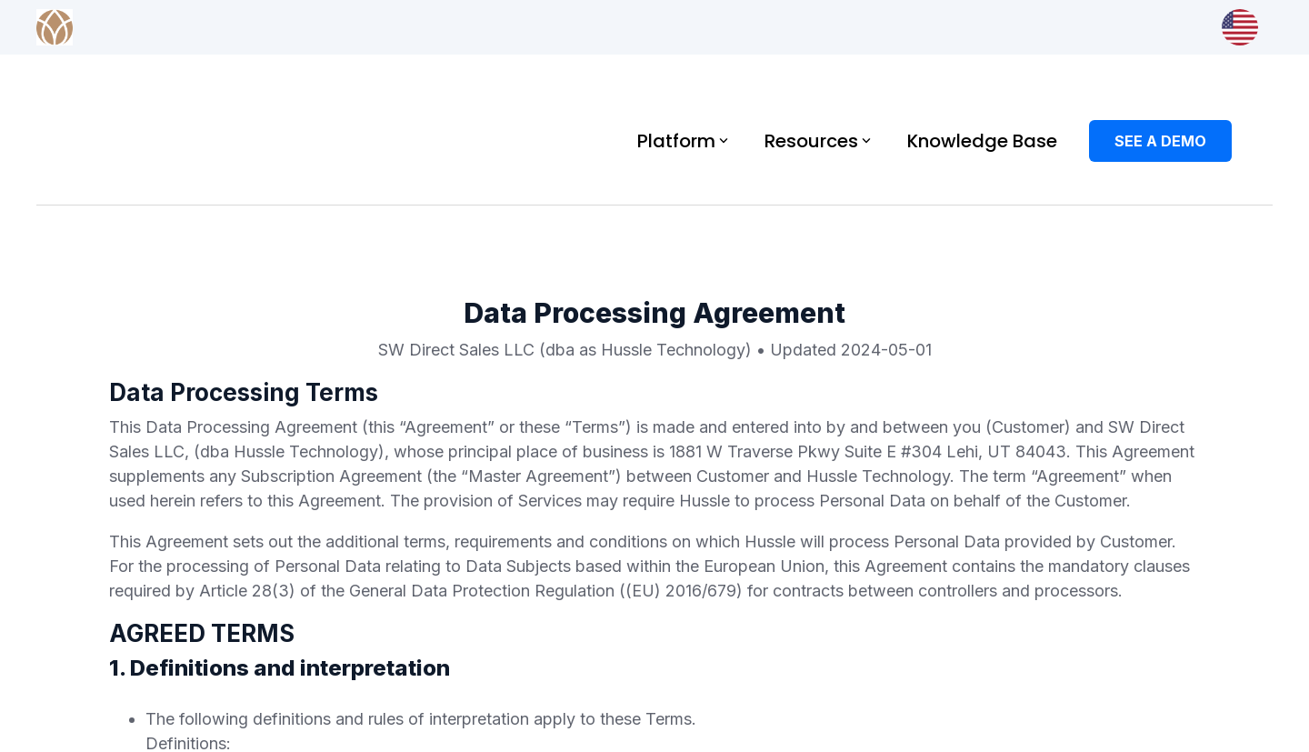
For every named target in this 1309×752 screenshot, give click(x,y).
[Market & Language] (1240, 27)
